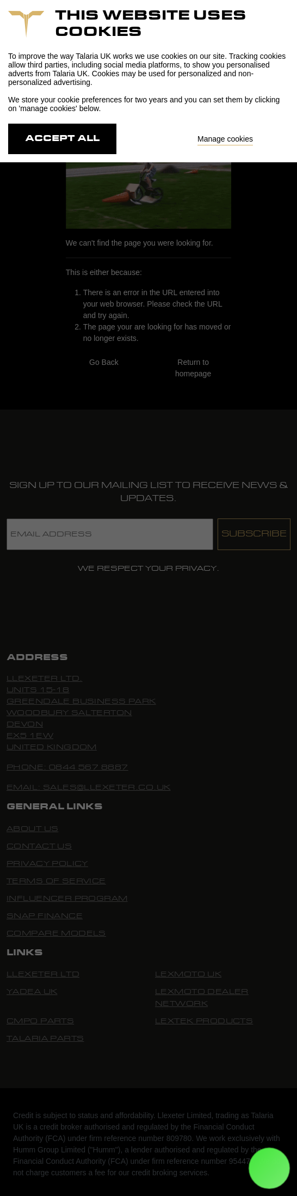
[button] (269, 1168)
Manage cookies (225, 139)
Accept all (62, 139)
